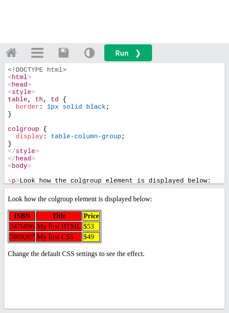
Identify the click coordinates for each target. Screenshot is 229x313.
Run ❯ (128, 53)
